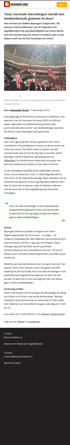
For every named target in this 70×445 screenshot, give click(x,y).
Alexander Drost (19, 110)
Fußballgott (10, 160)
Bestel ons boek (12, 362)
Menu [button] (62, 4)
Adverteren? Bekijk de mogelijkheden (23, 343)
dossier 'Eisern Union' (53, 314)
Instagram (34, 321)
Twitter (21, 321)
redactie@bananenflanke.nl (18, 356)
